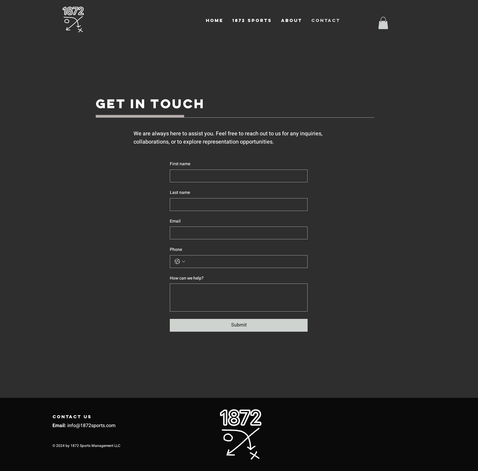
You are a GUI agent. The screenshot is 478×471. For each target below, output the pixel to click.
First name (180, 164)
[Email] (237, 233)
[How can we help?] (238, 297)
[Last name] (237, 204)
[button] (383, 23)
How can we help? (187, 278)
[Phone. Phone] (245, 261)
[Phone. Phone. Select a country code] (180, 261)
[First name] (237, 176)
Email (175, 221)
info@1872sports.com (91, 425)
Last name (180, 193)
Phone (176, 250)
